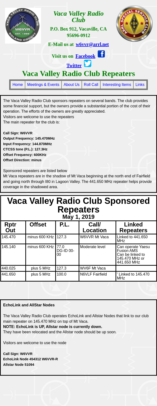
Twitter (74, 65)
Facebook (85, 56)
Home (18, 85)
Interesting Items (116, 85)
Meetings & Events (43, 85)
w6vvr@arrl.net (92, 44)
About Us (72, 85)
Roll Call (91, 85)
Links (140, 85)
